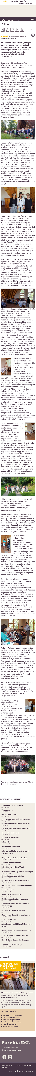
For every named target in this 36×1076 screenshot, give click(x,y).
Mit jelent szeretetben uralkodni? (14, 858)
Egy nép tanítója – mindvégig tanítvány (16, 885)
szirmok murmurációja (10, 833)
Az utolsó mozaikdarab (11, 1017)
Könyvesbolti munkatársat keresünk (15, 819)
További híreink (10, 799)
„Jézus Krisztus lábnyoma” (11, 894)
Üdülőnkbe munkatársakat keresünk (15, 824)
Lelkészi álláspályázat (9, 815)
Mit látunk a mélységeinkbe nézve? (14, 899)
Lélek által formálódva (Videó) (12, 867)
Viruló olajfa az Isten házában (12, 876)
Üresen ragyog (7, 810)
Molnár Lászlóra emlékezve (13, 1022)
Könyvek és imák (7, 890)
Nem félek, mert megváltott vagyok (15, 940)
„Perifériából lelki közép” (10, 846)
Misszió (5, 36)
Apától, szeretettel (10, 1024)
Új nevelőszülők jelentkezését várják (15, 881)
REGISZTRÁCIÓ (29, 3)
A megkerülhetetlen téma (11, 862)
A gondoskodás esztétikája (11, 944)
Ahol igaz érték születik (10, 837)
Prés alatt (5, 842)
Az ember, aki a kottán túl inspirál (14, 935)
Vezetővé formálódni (10, 1026)
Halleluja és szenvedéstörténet (13, 910)
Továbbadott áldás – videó (12, 1015)
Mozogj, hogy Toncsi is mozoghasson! (15, 915)
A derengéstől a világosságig (12, 805)
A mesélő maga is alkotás (12, 1020)
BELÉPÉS (21, 3)
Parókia (7, 20)
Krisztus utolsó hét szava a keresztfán (16, 828)
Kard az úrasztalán (8, 919)
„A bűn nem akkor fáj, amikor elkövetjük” (17, 872)
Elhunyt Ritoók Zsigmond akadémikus (16, 931)
